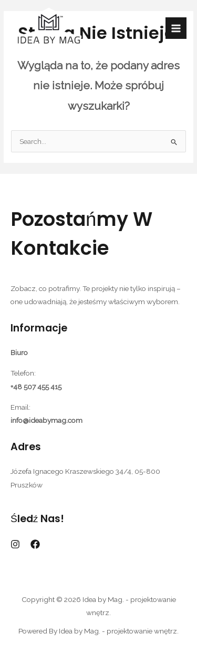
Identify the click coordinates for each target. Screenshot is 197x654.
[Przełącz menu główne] (176, 28)
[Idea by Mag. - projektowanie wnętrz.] (49, 28)
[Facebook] (35, 544)
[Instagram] (15, 544)
